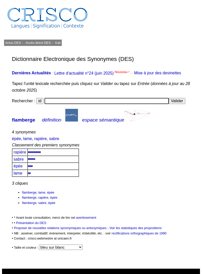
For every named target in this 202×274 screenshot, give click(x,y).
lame (27, 138)
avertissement (86, 217)
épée (16, 138)
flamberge (23, 120)
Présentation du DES (31, 223)
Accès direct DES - (39, 43)
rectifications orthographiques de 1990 (139, 233)
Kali (57, 43)
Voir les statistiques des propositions (135, 228)
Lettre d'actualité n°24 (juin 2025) (92, 73)
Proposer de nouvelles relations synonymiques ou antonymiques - (61, 228)
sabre (54, 138)
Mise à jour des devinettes (157, 73)
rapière (40, 138)
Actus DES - (14, 43)
